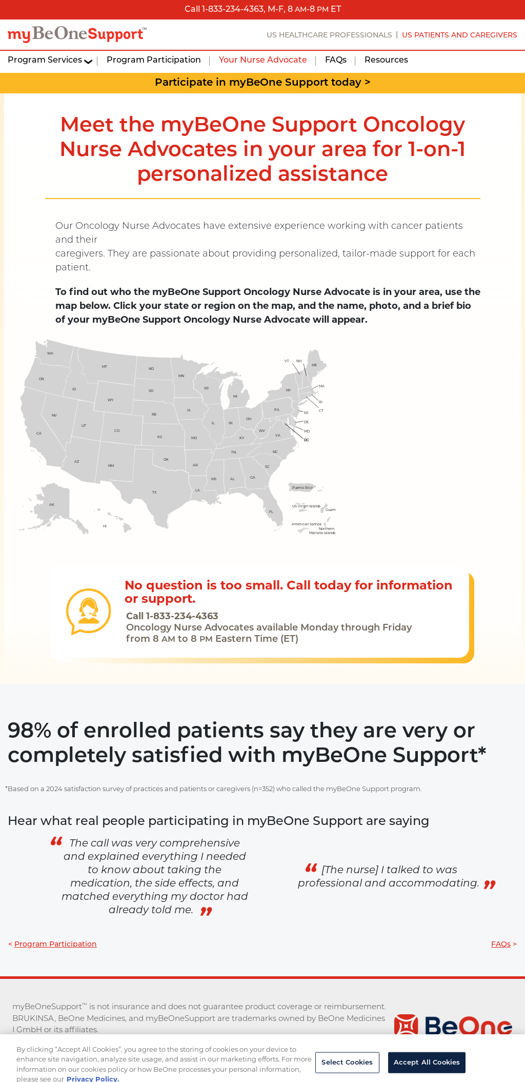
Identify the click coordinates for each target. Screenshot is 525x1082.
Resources (386, 60)
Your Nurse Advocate (263, 60)
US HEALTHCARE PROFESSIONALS (329, 36)
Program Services (45, 60)
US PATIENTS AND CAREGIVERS (459, 36)
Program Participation (154, 60)
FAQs (336, 60)
